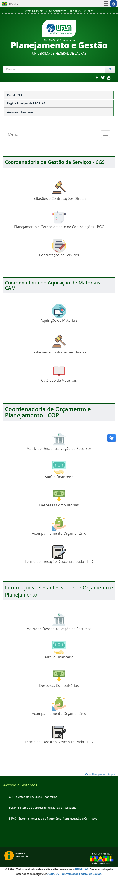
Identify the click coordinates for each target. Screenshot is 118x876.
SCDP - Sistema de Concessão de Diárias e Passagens (42, 808)
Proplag (75, 11)
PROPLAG (81, 869)
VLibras (88, 11)
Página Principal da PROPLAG (26, 103)
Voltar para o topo (100, 774)
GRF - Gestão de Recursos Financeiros (33, 797)
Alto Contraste (56, 11)
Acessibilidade (34, 11)
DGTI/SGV (53, 874)
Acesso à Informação (20, 112)
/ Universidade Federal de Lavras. (81, 874)
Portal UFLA (14, 95)
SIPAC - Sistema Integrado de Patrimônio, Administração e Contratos (53, 818)
